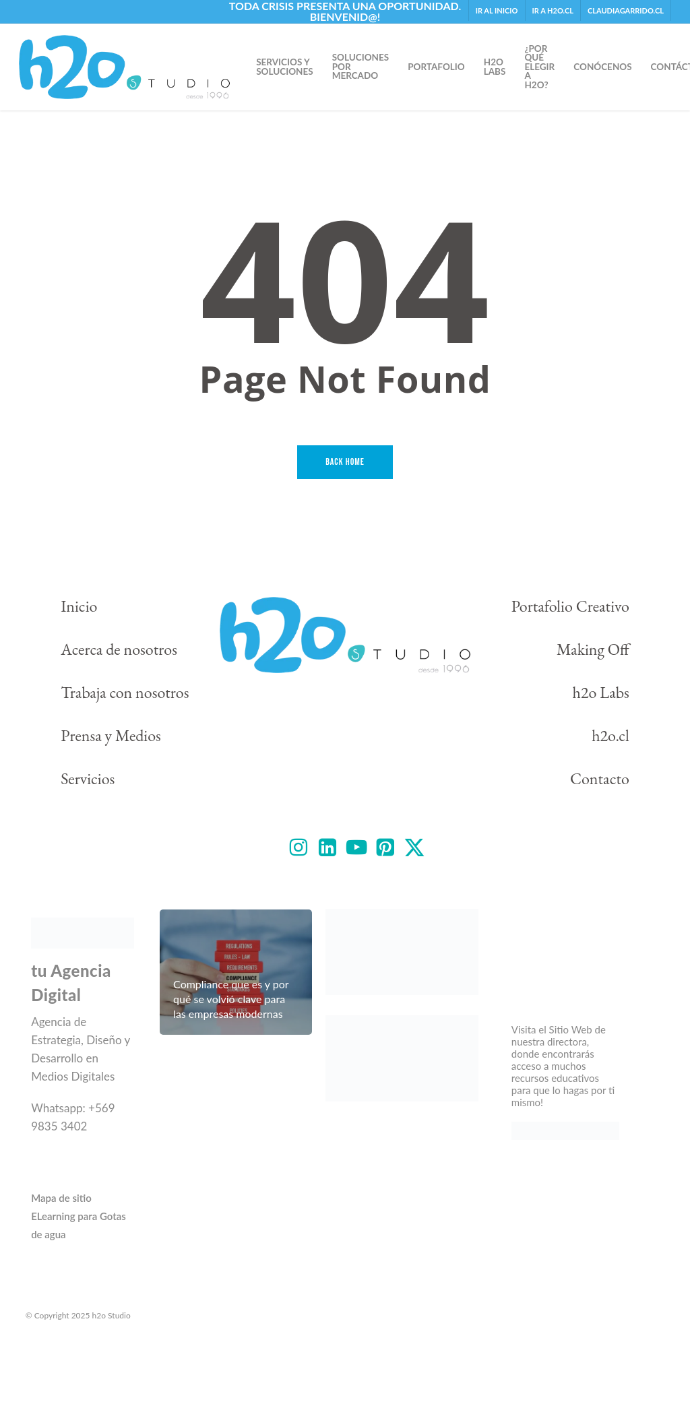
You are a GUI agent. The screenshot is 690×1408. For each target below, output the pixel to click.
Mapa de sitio (61, 1198)
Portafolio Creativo (570, 606)
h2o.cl (610, 735)
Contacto (599, 778)
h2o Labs (601, 692)
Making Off (593, 649)
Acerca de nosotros (119, 649)
